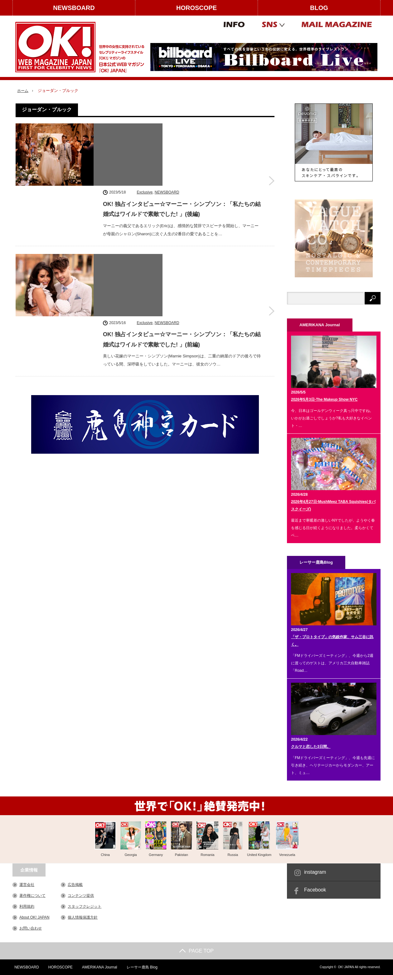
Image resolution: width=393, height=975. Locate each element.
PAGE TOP (196, 950)
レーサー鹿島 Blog (140, 967)
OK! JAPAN (346, 967)
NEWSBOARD (74, 7)
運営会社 (26, 884)
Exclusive (145, 128)
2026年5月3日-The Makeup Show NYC (324, 399)
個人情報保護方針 (83, 917)
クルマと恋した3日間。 (311, 746)
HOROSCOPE (196, 7)
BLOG (319, 7)
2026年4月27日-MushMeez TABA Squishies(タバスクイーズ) (333, 505)
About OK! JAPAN (34, 917)
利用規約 (26, 906)
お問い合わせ (30, 928)
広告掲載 (75, 884)
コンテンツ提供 (81, 895)
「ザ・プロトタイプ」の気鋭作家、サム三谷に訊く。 (332, 641)
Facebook (315, 889)
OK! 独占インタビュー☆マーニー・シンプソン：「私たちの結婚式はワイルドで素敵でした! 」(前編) (182, 223)
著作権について (32, 895)
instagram (315, 872)
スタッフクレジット (84, 906)
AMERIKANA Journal (98, 967)
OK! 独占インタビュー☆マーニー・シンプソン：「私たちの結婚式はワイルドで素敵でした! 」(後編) (182, 145)
